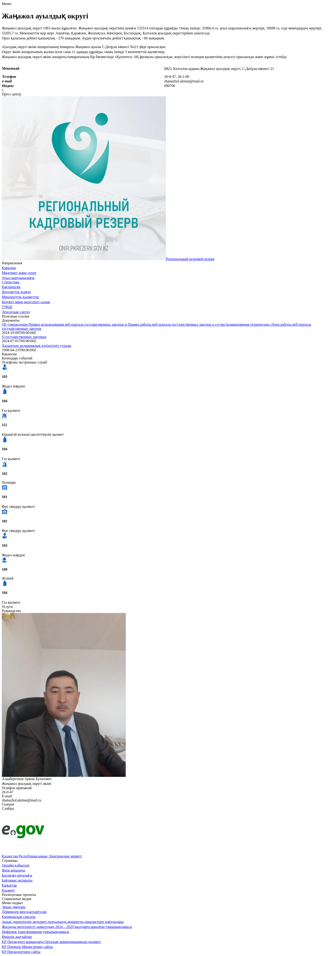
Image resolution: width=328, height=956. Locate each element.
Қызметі (8, 890)
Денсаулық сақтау (16, 312)
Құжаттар (9, 885)
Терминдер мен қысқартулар (24, 912)
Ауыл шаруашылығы (18, 278)
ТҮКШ (7, 307)
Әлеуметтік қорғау (16, 292)
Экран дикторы (14, 907)
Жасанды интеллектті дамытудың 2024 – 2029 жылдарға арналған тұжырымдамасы (67, 927)
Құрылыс (9, 268)
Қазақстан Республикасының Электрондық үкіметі (42, 856)
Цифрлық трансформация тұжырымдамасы (35, 932)
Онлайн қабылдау (16, 865)
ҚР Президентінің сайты (21, 952)
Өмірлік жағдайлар (17, 937)
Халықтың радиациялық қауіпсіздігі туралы (36, 346)
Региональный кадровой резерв (190, 259)
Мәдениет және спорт (19, 273)
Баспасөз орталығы (17, 875)
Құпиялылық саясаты (18, 917)
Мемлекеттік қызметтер (20, 297)
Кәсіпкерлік (11, 287)
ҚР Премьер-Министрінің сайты (27, 947)
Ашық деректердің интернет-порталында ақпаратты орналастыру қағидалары (63, 922)
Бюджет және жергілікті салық (26, 302)
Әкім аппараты (13, 870)
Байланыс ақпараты (17, 880)
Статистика (10, 282)
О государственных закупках (24, 337)
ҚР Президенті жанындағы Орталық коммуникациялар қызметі (51, 942)
